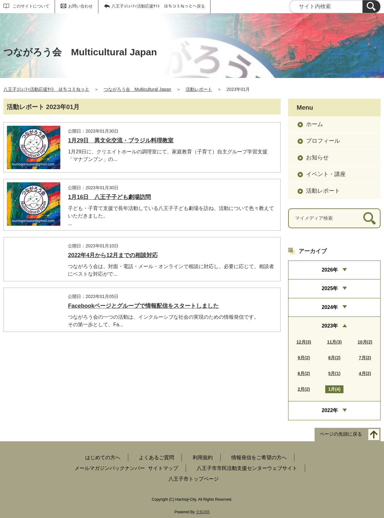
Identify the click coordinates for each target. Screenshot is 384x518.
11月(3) (334, 341)
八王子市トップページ (193, 479)
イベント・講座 (326, 174)
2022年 (330, 410)
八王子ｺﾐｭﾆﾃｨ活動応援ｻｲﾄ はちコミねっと (46, 89)
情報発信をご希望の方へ (259, 457)
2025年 (330, 288)
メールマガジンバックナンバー (109, 468)
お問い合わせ (80, 6)
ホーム (314, 124)
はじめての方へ (102, 457)
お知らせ (317, 157)
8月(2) (334, 357)
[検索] (371, 6)
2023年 (330, 325)
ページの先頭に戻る (341, 434)
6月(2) (304, 373)
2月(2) (304, 389)
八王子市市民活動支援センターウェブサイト (247, 468)
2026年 (330, 270)
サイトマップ (163, 468)
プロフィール (323, 141)
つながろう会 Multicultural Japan (137, 89)
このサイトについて (31, 6)
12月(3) (303, 341)
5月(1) (334, 373)
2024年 (330, 307)
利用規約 (203, 457)
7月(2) (365, 357)
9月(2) (304, 357)
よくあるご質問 (156, 457)
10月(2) (365, 341)
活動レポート (199, 89)
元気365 (203, 512)
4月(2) (365, 373)
